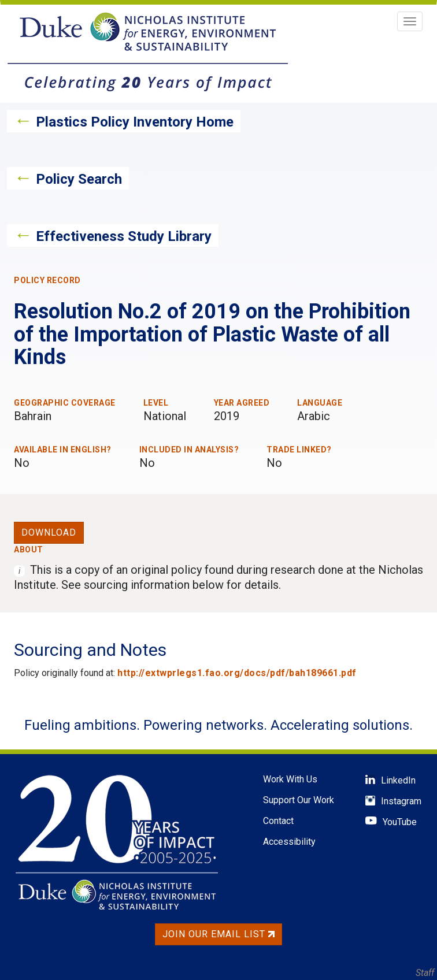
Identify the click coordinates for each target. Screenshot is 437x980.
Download (48, 532)
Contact (278, 820)
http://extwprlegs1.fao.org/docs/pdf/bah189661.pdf (237, 672)
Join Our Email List (218, 934)
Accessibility (289, 841)
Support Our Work (298, 800)
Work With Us (290, 779)
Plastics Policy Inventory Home (135, 122)
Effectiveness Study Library (124, 236)
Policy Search (79, 179)
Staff (425, 972)
